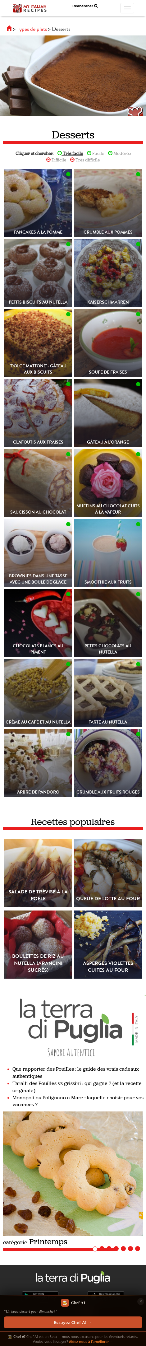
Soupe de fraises (108, 372)
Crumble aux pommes (108, 232)
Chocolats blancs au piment (38, 649)
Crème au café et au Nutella (38, 722)
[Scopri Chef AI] (73, 1313)
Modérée (119, 153)
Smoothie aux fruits (108, 582)
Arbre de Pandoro (38, 792)
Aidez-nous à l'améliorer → (91, 1341)
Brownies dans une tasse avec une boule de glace (38, 579)
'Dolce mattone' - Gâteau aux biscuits (38, 369)
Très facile (70, 153)
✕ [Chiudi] (141, 1301)
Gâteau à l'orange (108, 442)
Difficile (56, 160)
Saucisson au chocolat (38, 512)
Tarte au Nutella (108, 722)
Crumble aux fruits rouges (108, 792)
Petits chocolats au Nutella (107, 649)
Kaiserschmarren (108, 302)
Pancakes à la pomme (38, 232)
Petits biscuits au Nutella (38, 302)
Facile (95, 153)
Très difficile (85, 160)
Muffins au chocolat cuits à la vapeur (108, 509)
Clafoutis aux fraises (38, 442)
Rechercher (85, 5)
